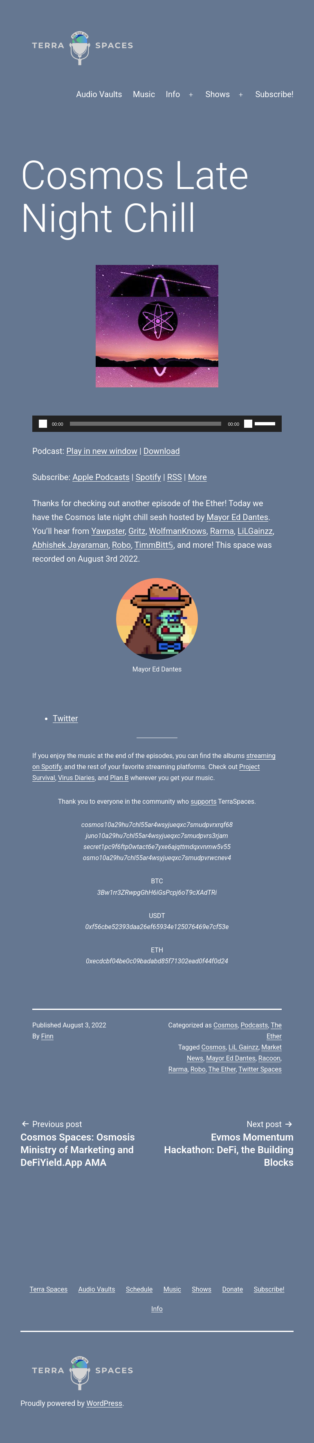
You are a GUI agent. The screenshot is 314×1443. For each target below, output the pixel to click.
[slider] (146, 424)
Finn (47, 1036)
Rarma (222, 531)
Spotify (148, 477)
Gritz (137, 531)
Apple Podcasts (101, 477)
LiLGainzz (255, 531)
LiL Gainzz (243, 1047)
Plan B (119, 778)
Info (173, 94)
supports (203, 801)
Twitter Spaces (260, 1069)
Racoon (269, 1058)
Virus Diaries (76, 778)
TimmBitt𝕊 (154, 545)
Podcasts (254, 1025)
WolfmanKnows (177, 531)
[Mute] (248, 424)
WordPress (104, 1403)
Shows (218, 94)
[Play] (43, 424)
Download (162, 451)
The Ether (222, 1069)
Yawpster (108, 531)
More (197, 477)
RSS (174, 477)
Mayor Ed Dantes (237, 517)
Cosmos (225, 1025)
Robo (121, 545)
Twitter (65, 718)
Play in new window (101, 451)
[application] (157, 424)
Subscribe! (274, 94)
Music (144, 94)
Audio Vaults (99, 94)
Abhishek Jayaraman (70, 545)
